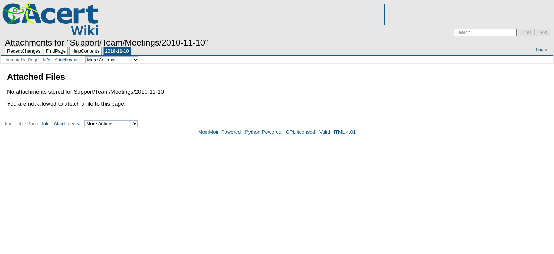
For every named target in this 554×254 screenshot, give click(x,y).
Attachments (67, 59)
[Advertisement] (467, 14)
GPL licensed (300, 132)
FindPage (56, 51)
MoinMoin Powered (219, 132)
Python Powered (263, 132)
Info (46, 59)
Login (541, 49)
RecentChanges (23, 51)
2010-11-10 (117, 51)
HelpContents (85, 51)
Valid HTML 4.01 (337, 132)
